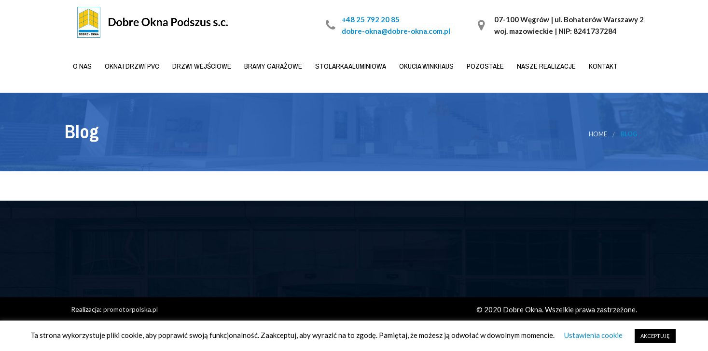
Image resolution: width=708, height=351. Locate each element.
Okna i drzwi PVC (131, 66)
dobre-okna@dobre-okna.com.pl (396, 31)
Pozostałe (484, 66)
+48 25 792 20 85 (371, 19)
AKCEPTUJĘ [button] (655, 336)
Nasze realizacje (545, 66)
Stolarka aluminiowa (350, 66)
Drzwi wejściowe (201, 66)
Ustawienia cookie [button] (593, 335)
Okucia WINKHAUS (426, 66)
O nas (81, 66)
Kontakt (602, 66)
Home (598, 134)
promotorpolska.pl (130, 309)
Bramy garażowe (272, 66)
